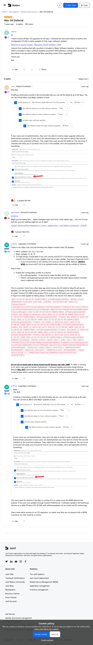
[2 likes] (21, 200)
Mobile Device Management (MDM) (44, 582)
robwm (13, 32)
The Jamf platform (37, 574)
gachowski (15, 212)
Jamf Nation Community (15, 582)
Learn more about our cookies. (46, 629)
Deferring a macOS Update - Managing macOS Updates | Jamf (36, 45)
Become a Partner (12, 594)
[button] (4, 6)
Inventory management (39, 590)
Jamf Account (10, 601)
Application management (40, 586)
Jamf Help (9, 574)
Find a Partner (11, 597)
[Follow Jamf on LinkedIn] (11, 561)
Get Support (14, 12)
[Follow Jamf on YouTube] (16, 561)
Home (4, 12)
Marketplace (10, 590)
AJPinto (14, 244)
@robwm (14, 216)
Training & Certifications (15, 578)
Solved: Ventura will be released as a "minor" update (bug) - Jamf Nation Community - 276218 (48, 225)
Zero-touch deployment (39, 578)
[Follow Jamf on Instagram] (20, 561)
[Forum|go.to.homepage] (14, 5)
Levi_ (13, 86)
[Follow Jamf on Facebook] (25, 561)
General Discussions (29, 12)
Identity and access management (18, 618)
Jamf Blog (9, 586)
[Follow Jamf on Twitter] (6, 561)
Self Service (10, 614)
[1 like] (20, 232)
